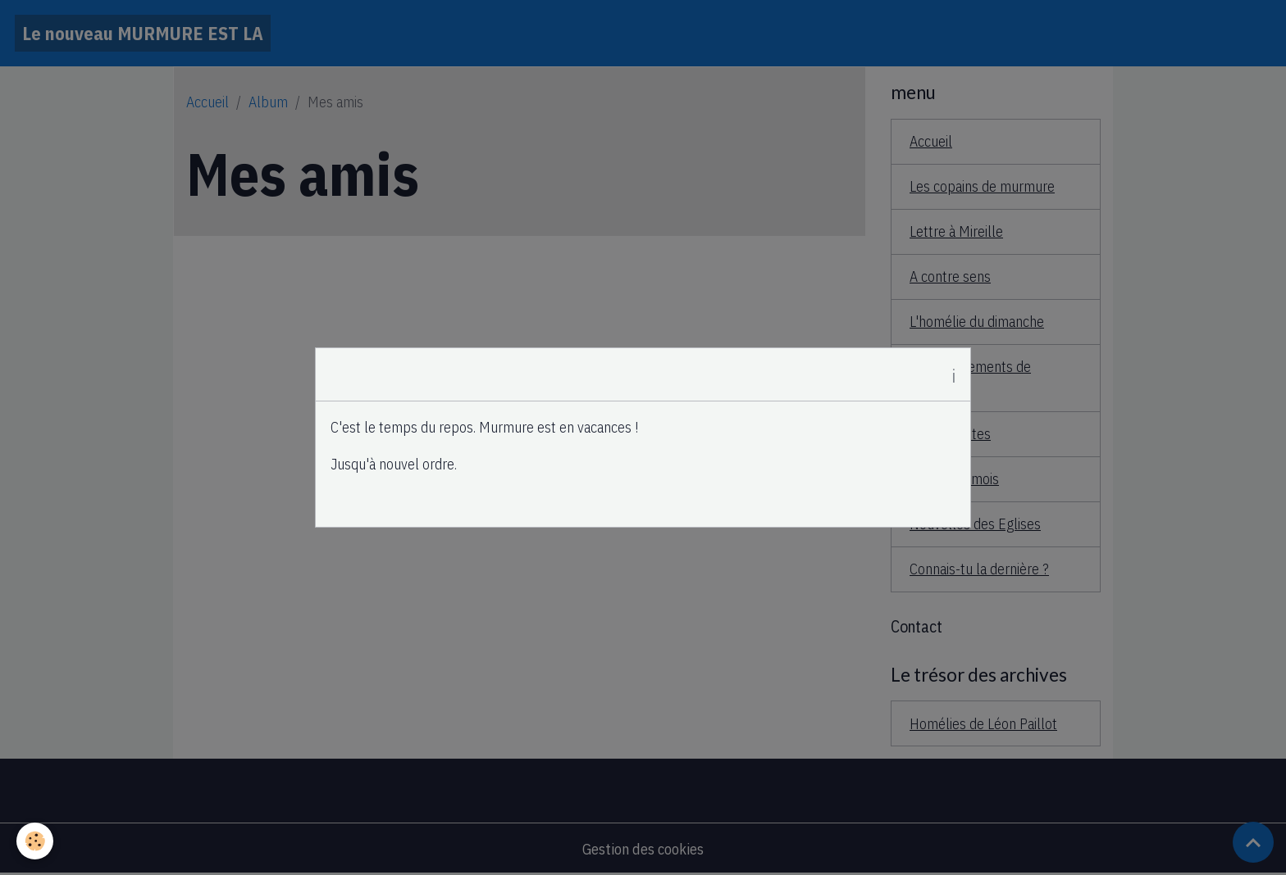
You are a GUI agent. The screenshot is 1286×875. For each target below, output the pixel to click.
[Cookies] (34, 841)
